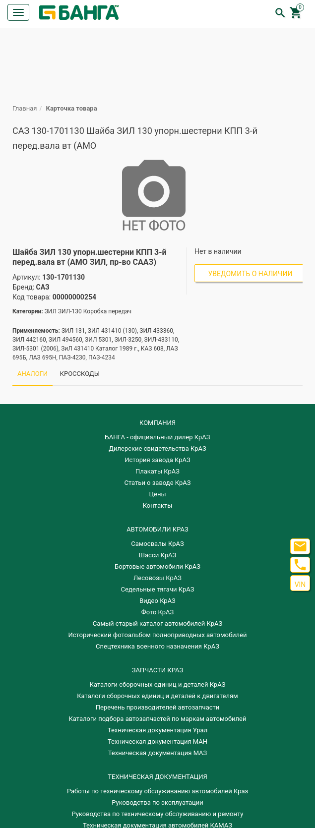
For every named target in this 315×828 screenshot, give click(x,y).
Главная (24, 108)
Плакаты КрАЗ (157, 471)
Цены (157, 494)
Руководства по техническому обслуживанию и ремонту (158, 814)
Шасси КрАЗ (157, 555)
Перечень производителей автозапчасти (158, 707)
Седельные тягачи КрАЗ (157, 589)
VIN (300, 585)
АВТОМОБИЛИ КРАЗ (157, 529)
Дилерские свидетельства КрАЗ (157, 448)
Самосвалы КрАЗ (157, 543)
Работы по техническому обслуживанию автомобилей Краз (157, 791)
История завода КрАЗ (157, 460)
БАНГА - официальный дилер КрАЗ (157, 437)
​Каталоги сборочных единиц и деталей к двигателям (157, 696)
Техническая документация (157, 776)
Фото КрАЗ (157, 612)
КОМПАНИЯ (157, 422)
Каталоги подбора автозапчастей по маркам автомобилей (158, 718)
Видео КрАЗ (157, 600)
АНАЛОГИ (32, 373)
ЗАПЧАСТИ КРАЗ (157, 670)
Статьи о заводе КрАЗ (158, 482)
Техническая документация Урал (157, 730)
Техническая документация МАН (157, 741)
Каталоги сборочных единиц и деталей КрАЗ (158, 684)
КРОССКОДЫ (80, 373)
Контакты (158, 505)
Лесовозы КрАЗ (157, 578)
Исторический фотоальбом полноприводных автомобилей (157, 635)
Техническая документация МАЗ (157, 753)
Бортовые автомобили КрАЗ (157, 566)
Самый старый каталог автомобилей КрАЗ (157, 623)
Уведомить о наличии (250, 274)
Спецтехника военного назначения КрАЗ (157, 646)
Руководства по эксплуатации (157, 802)
